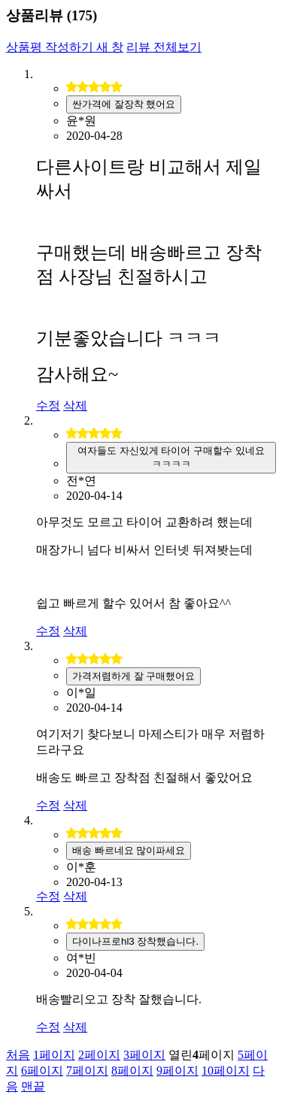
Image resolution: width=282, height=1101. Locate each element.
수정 (48, 405)
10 (226, 1070)
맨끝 (33, 1086)
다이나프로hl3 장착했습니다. (135, 941)
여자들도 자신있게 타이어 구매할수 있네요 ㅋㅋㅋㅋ (171, 457)
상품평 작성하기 (64, 47)
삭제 (75, 405)
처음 (18, 1054)
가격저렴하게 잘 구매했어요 (133, 676)
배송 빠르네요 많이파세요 (128, 850)
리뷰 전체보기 (164, 47)
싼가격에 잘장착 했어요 (123, 104)
